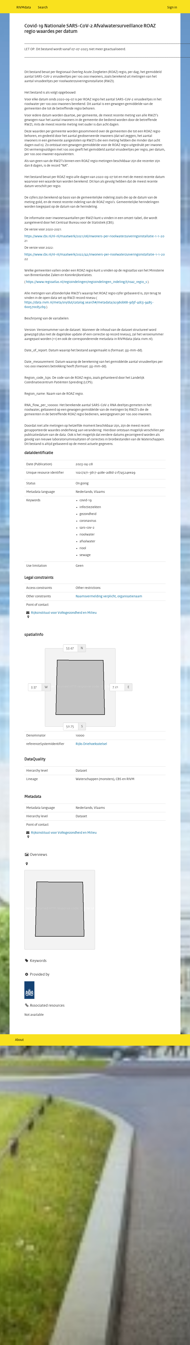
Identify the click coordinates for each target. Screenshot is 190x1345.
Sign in (172, 7)
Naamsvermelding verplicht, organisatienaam (109, 596)
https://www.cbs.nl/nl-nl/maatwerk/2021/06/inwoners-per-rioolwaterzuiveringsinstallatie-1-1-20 (94, 236)
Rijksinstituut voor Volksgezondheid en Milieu (64, 612)
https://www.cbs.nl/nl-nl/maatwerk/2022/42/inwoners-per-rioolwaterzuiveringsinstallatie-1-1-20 (94, 254)
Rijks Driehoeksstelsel (91, 744)
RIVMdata (23, 7)
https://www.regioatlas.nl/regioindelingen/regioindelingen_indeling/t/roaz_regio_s (86, 282)
